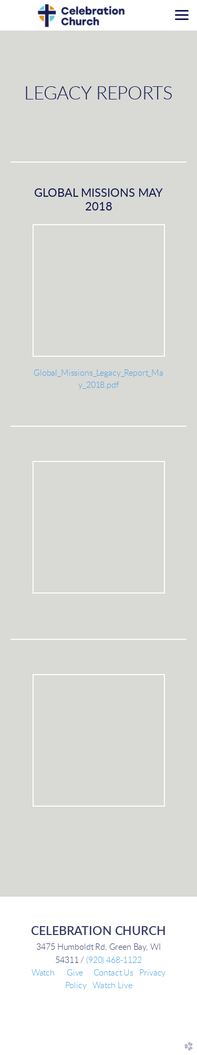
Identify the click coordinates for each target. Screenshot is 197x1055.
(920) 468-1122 (114, 960)
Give (75, 973)
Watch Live (112, 985)
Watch (43, 973)
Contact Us (113, 973)
